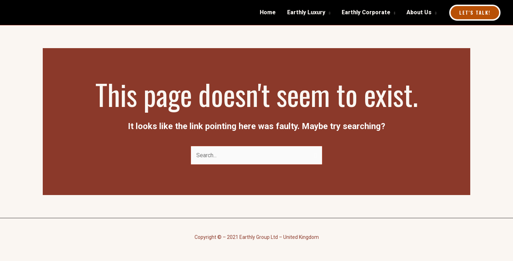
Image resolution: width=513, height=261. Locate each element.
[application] (327, 12)
